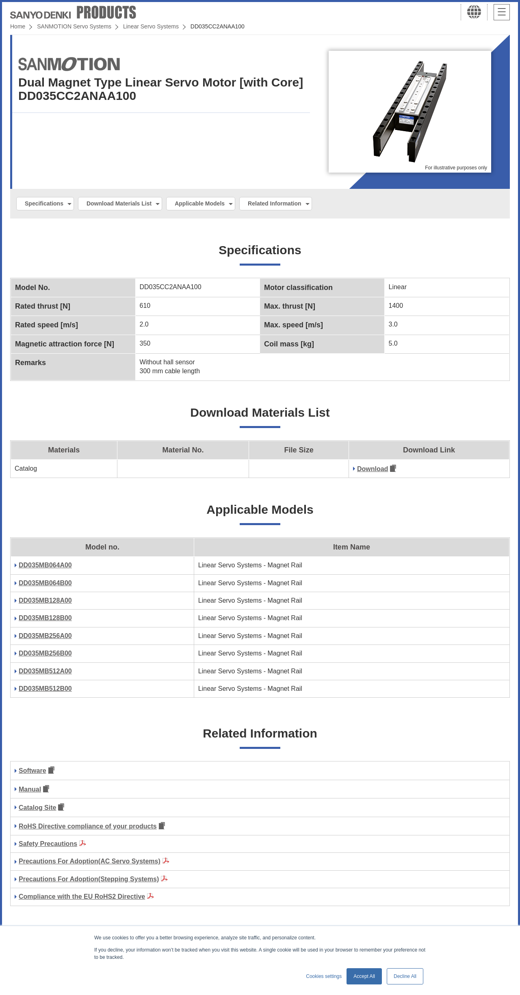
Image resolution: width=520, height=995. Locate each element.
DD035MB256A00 (45, 635)
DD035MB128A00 (45, 600)
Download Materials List (119, 203)
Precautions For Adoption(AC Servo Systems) (89, 861)
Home (17, 26)
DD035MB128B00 (45, 617)
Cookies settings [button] (324, 976)
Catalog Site (37, 807)
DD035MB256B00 (45, 653)
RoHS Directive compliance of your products (88, 826)
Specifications (44, 203)
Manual (30, 789)
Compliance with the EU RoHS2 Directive (82, 896)
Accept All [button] (364, 976)
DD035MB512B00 (45, 688)
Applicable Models (200, 203)
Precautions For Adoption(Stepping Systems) (89, 879)
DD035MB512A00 (45, 671)
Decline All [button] (405, 976)
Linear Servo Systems (151, 26)
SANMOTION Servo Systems (74, 26)
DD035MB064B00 (45, 583)
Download (372, 468)
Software (32, 770)
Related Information (274, 203)
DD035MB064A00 (45, 565)
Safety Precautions (48, 843)
